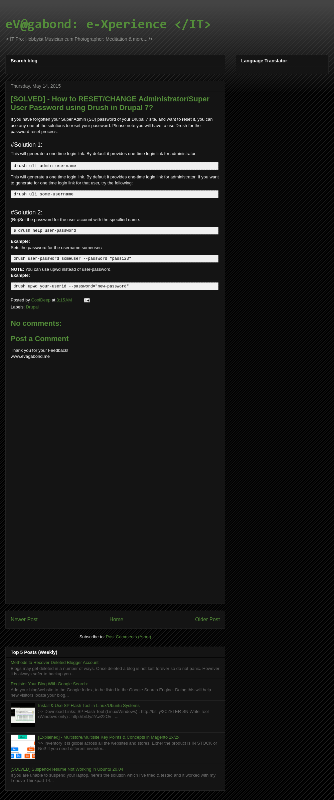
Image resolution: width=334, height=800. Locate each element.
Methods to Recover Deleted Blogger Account (55, 661)
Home (117, 618)
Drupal (32, 305)
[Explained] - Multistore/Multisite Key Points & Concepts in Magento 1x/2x (108, 736)
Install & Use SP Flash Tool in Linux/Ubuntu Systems (89, 704)
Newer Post (24, 618)
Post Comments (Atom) (128, 635)
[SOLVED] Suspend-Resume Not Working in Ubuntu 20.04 (67, 768)
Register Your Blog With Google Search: (49, 682)
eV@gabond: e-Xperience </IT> (108, 25)
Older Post (207, 618)
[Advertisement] (115, 556)
